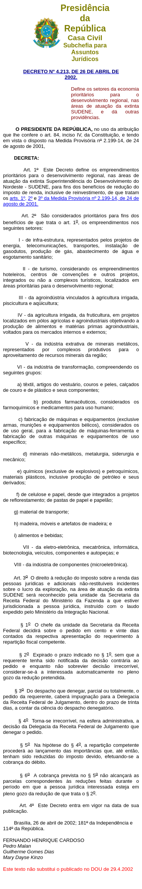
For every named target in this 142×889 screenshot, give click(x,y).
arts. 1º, (18, 198)
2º (30, 198)
